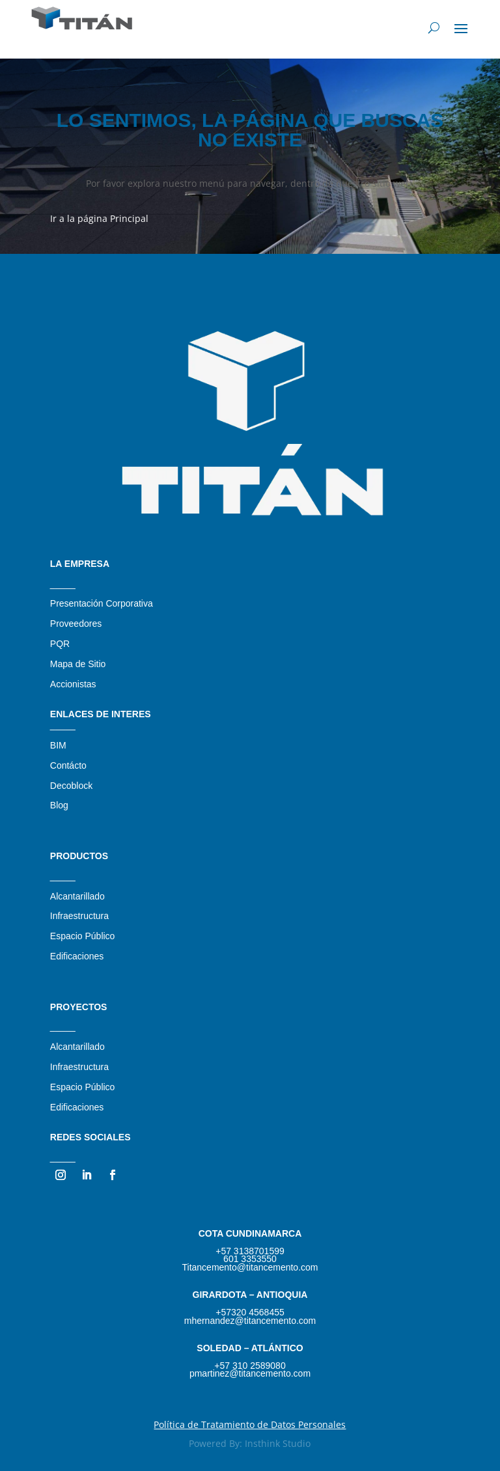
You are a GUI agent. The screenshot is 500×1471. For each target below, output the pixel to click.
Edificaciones (77, 956)
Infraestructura (79, 916)
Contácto (68, 765)
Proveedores (76, 623)
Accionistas (73, 684)
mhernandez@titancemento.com (250, 1320)
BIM (58, 745)
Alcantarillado (77, 896)
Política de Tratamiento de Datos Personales (250, 1424)
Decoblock (71, 785)
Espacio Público (82, 936)
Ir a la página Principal (99, 218)
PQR (60, 644)
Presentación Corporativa (101, 603)
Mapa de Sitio (78, 664)
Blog (59, 805)
